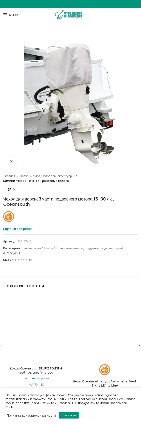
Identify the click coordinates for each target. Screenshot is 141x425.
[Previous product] (5, 190)
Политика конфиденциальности (31, 415)
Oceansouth (23, 260)
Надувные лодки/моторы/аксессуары (47, 176)
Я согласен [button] (69, 415)
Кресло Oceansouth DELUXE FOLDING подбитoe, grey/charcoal (36, 312)
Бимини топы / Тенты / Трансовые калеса (36, 181)
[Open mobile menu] (10, 14)
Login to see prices (17, 228)
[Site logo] (70, 14)
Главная (9, 176)
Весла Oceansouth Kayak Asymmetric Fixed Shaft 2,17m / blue (104, 325)
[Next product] (14, 190)
